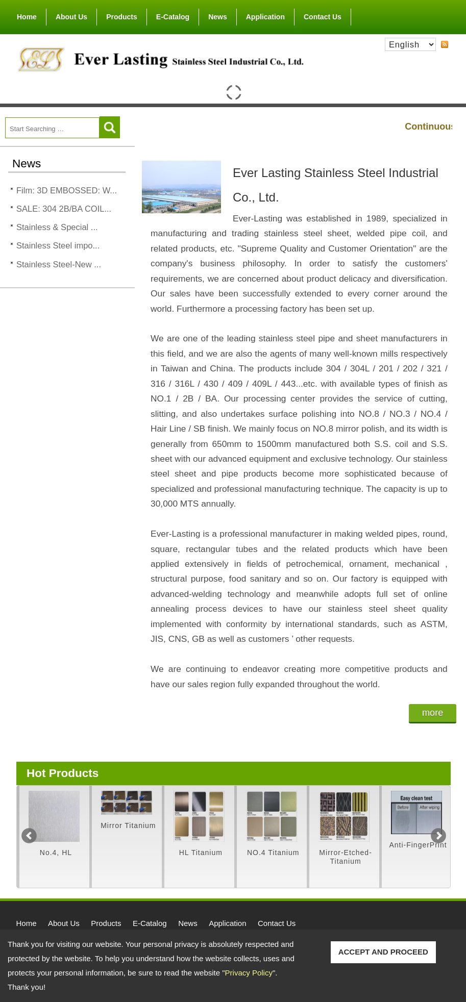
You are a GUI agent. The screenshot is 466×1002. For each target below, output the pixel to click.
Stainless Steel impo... (58, 245)
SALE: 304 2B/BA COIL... (63, 208)
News (217, 17)
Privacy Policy (249, 972)
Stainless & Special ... (57, 227)
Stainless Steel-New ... (58, 264)
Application (265, 17)
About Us (71, 15)
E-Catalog (172, 17)
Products (121, 15)
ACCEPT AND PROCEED (383, 951)
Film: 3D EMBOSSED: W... (66, 190)
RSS (444, 44)
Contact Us (322, 17)
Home (27, 17)
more (432, 713)
